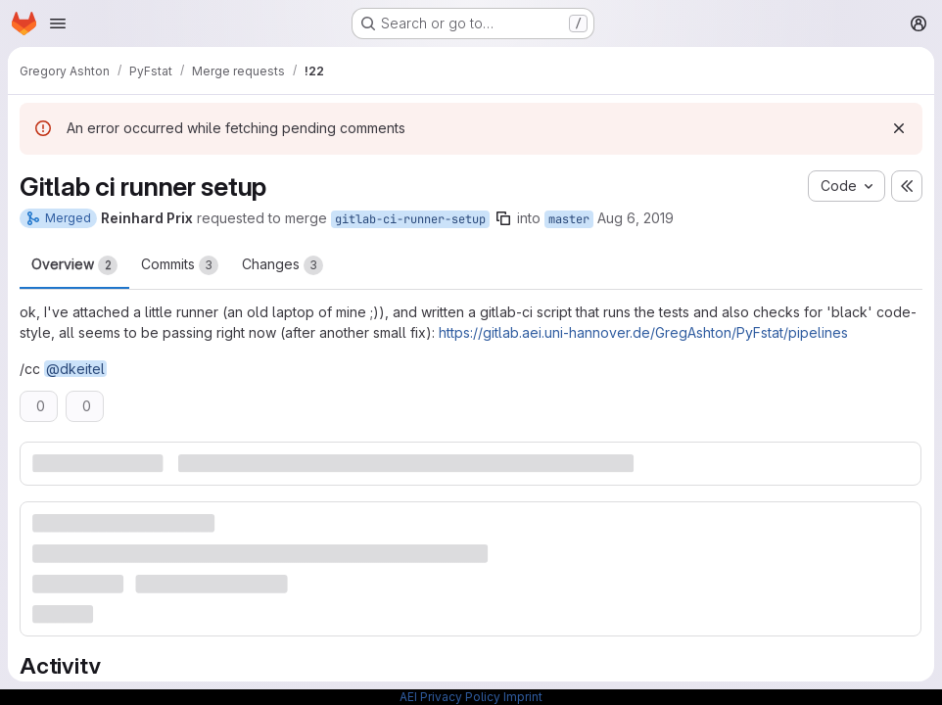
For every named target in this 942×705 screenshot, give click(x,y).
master (568, 219)
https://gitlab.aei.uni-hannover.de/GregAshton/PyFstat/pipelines (643, 332)
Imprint (522, 696)
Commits (179, 265)
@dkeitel (75, 368)
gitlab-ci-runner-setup (410, 219)
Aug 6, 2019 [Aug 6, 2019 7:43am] (635, 218)
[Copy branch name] (503, 218)
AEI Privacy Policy (450, 696)
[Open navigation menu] (57, 23)
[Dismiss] (899, 128)
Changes (282, 265)
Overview (74, 265)
